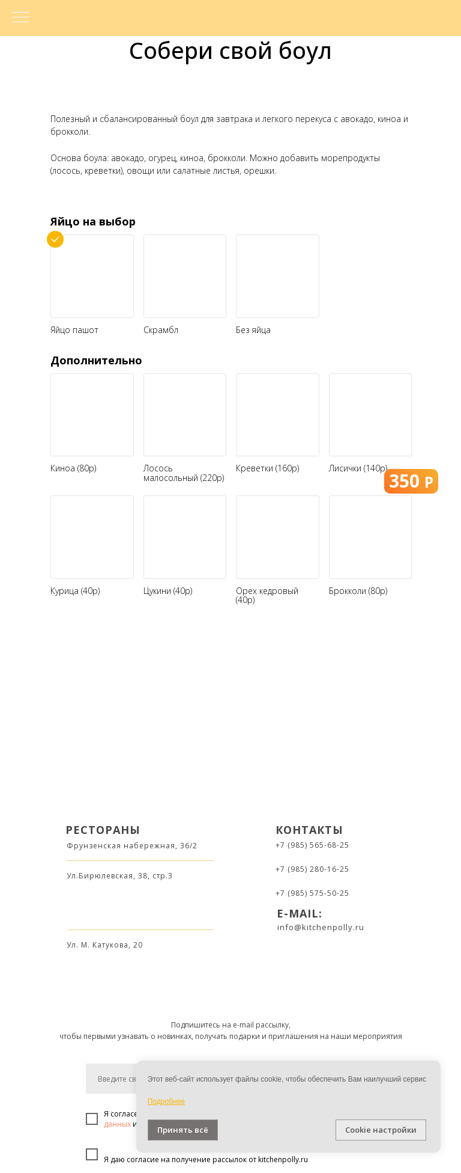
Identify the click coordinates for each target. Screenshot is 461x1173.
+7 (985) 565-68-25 (312, 845)
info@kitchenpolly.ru (320, 927)
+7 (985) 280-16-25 (312, 869)
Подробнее (166, 1101)
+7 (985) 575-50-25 (312, 893)
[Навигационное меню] (20, 18)
